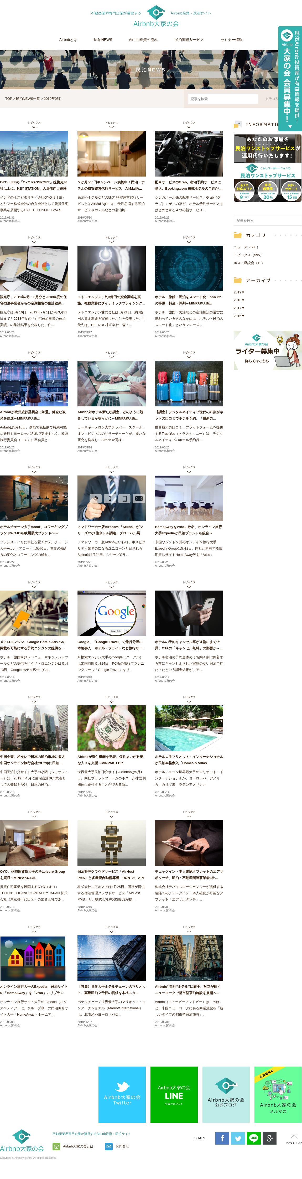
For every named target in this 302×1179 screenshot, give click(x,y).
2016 (239, 316)
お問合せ (122, 1146)
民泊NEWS (103, 40)
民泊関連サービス (189, 40)
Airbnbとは (68, 40)
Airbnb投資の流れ (143, 40)
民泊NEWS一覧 (28, 99)
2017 (239, 308)
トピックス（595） (248, 255)
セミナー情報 (232, 40)
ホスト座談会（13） (249, 263)
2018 (239, 300)
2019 (239, 292)
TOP (8, 99)
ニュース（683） (247, 247)
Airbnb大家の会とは (78, 1146)
